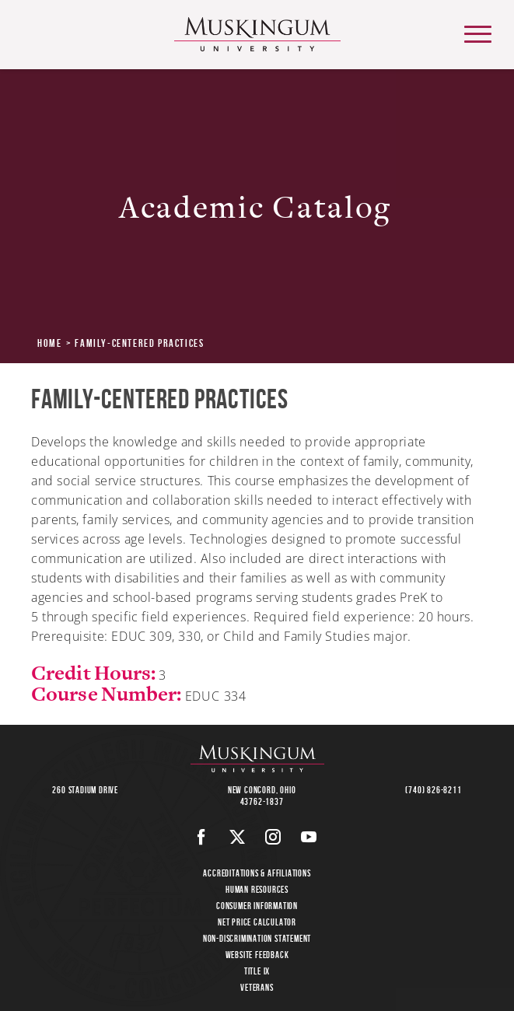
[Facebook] (202, 836)
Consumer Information (257, 906)
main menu (476, 28)
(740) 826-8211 (433, 790)
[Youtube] (309, 836)
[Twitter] (238, 836)
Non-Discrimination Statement (257, 938)
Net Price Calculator (257, 922)
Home (49, 343)
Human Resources (257, 889)
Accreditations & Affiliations (256, 873)
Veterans (256, 987)
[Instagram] (273, 836)
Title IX (257, 971)
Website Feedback (257, 955)
